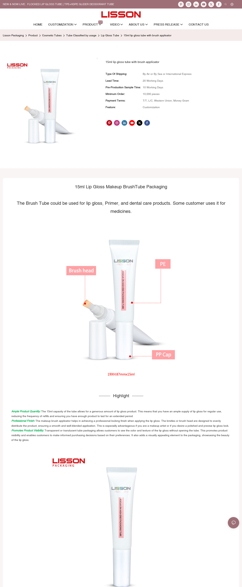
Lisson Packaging (13, 35)
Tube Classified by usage (81, 35)
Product (33, 35)
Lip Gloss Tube (110, 35)
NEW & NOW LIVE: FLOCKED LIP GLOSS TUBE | (33, 4)
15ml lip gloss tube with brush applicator (147, 35)
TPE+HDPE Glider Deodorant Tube (89, 4)
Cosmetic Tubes (52, 35)
